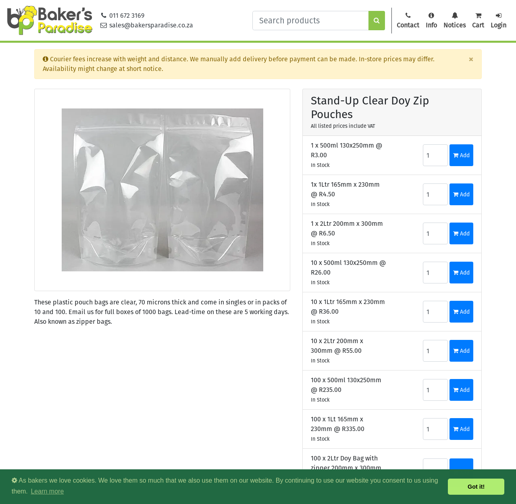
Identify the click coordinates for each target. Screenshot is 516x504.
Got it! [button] (476, 486)
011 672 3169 (122, 15)
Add (461, 155)
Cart (478, 20)
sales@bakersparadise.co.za (147, 25)
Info (431, 20)
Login (498, 20)
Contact (408, 20)
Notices (454, 20)
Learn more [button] (47, 491)
